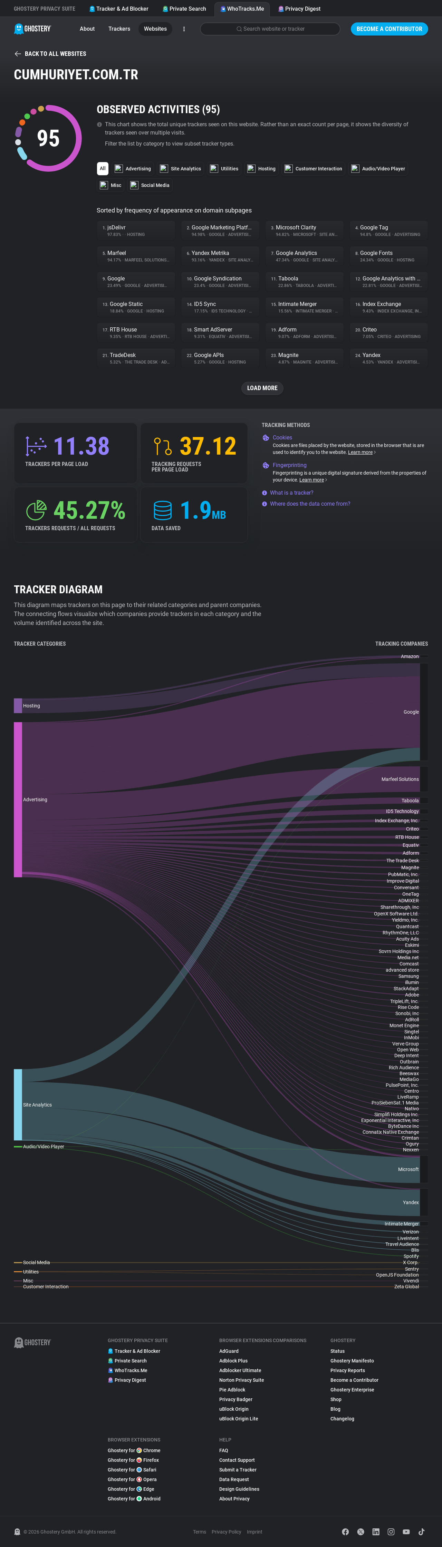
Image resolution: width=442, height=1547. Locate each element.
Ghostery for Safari (132, 1469)
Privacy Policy (226, 1532)
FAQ (223, 1450)
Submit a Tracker (238, 1469)
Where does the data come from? (306, 503)
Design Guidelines (239, 1489)
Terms (199, 1532)
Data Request (234, 1479)
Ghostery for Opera (132, 1479)
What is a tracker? (288, 492)
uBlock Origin (234, 1409)
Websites (155, 29)
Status (337, 1351)
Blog (335, 1409)
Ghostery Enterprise (352, 1389)
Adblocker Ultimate (240, 1370)
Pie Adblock (232, 1389)
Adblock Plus (233, 1360)
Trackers (119, 29)
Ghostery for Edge (131, 1489)
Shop (336, 1399)
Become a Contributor (389, 28)
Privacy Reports (347, 1370)
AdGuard (229, 1351)
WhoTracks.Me (242, 9)
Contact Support (237, 1460)
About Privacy (234, 1498)
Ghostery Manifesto (352, 1360)
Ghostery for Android (134, 1498)
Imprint (254, 1532)
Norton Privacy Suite (241, 1380)
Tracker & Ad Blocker (118, 9)
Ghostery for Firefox (133, 1460)
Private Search (184, 9)
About (87, 29)
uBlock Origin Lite (238, 1418)
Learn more (362, 452)
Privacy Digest (299, 9)
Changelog (342, 1418)
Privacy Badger (235, 1399)
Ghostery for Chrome (134, 1450)
